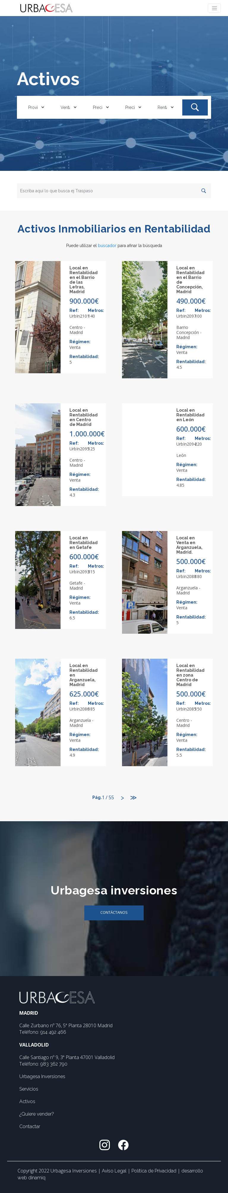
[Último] (133, 798)
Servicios (28, 1089)
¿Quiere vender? (36, 1114)
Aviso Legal (115, 1171)
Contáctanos (114, 912)
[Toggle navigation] (214, 8)
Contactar (29, 1126)
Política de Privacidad (155, 1171)
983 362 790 (53, 1064)
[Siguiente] (122, 798)
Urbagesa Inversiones (42, 1076)
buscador (107, 245)
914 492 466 (53, 1032)
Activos (27, 1101)
